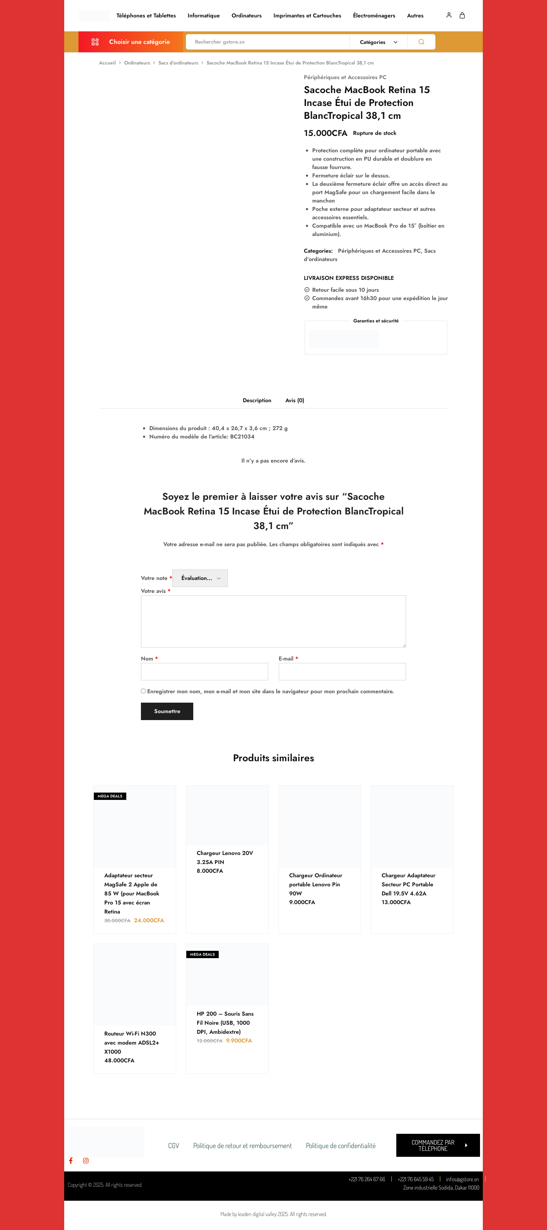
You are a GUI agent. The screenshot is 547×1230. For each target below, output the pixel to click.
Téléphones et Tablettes (146, 16)
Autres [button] (415, 16)
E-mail (288, 659)
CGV (173, 1145)
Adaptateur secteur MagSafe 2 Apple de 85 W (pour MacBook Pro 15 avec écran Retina (131, 893)
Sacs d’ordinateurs (178, 62)
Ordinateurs (247, 16)
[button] (438, 1145)
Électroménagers (374, 16)
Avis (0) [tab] (294, 400)
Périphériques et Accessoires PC (345, 77)
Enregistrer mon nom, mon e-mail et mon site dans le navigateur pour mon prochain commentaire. (270, 691)
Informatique (204, 16)
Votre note (156, 578)
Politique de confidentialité (341, 1145)
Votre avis (156, 591)
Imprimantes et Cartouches (307, 16)
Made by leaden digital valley (248, 1213)
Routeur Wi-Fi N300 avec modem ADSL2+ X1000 (131, 1043)
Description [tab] (257, 400)
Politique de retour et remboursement (242, 1145)
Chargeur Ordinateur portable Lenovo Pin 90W (315, 884)
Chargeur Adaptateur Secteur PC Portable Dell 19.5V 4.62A (408, 884)
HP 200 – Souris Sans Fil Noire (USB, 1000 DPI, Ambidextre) (225, 1023)
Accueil (107, 62)
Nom (149, 659)
